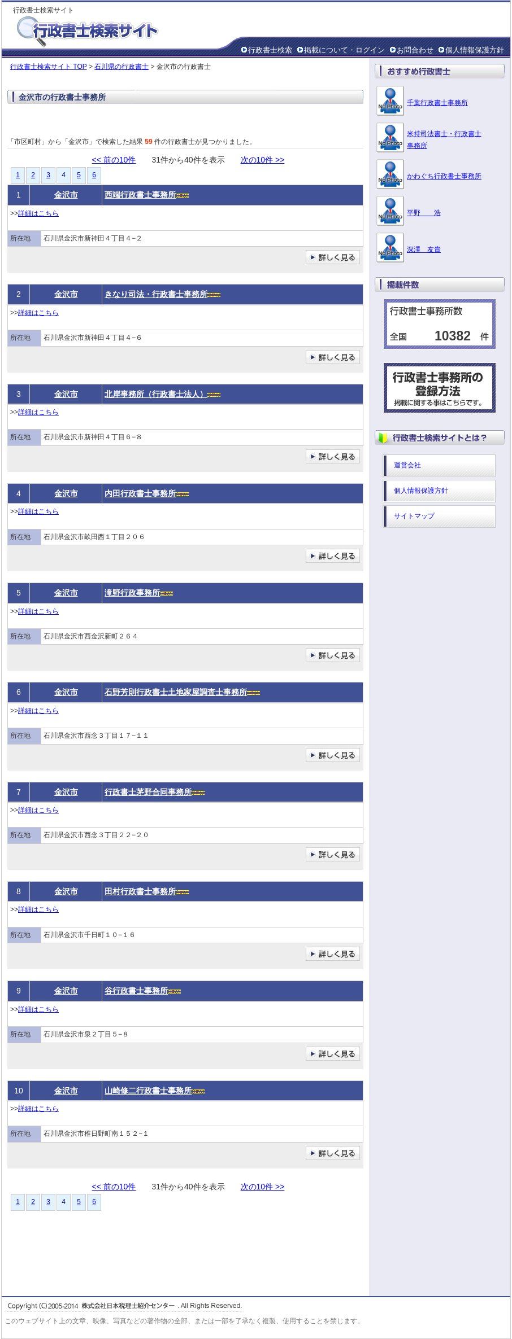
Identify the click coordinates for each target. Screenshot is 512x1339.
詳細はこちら (38, 213)
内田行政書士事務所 (140, 493)
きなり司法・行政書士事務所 (156, 294)
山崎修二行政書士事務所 (148, 1090)
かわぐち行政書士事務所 (444, 176)
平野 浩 (424, 213)
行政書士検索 (270, 50)
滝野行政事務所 (132, 592)
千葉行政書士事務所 (437, 103)
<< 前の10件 (114, 159)
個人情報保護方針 (474, 50)
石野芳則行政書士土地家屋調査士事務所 (176, 692)
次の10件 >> (263, 159)
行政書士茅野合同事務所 (148, 792)
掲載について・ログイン (344, 50)
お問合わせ (415, 50)
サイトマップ (414, 516)
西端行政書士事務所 (140, 194)
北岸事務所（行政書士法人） (156, 394)
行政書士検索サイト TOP (48, 67)
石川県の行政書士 (121, 67)
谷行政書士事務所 (136, 990)
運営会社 (407, 465)
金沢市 (66, 194)
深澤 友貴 (424, 249)
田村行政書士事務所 (140, 891)
